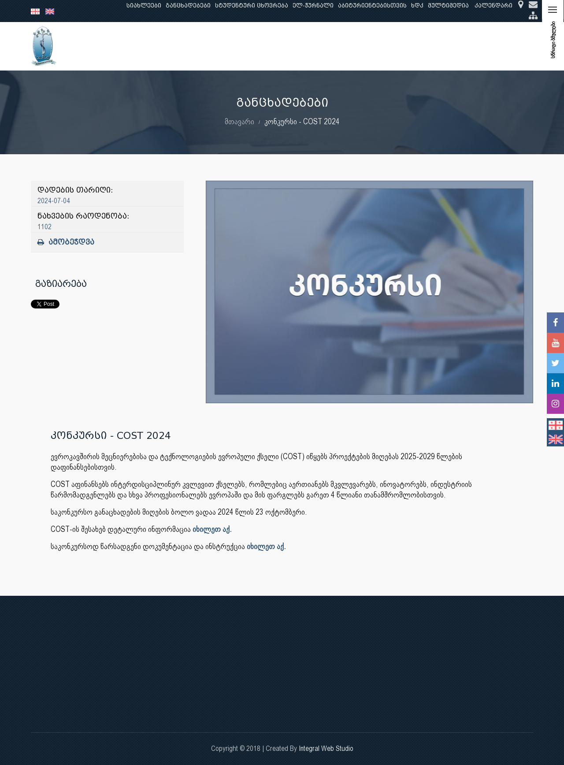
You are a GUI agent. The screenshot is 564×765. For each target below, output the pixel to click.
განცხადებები (188, 5)
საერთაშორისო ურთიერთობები (463, 46)
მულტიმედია (448, 5)
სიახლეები (143, 5)
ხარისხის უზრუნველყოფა (357, 46)
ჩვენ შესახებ (116, 46)
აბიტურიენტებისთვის (372, 5)
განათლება (165, 46)
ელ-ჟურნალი (313, 5)
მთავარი (239, 121)
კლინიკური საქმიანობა (266, 46)
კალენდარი (493, 5)
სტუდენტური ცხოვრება (251, 5)
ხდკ (417, 5)
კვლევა (206, 46)
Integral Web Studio (326, 748)
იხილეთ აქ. (212, 529)
